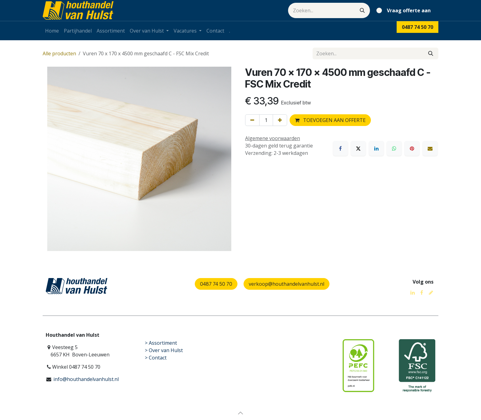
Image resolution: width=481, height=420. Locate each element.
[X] (358, 148)
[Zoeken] (362, 10)
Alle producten (59, 53)
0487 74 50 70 (216, 284)
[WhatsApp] (394, 148)
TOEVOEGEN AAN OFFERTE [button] (330, 120)
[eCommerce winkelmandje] (404, 10)
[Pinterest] (412, 148)
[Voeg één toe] (280, 120)
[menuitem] (52, 31)
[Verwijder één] (252, 120)
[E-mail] (430, 148)
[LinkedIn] (376, 148)
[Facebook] (340, 148)
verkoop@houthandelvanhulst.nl (286, 284)
